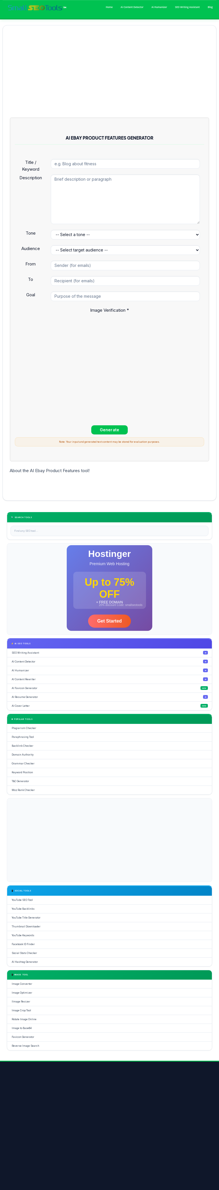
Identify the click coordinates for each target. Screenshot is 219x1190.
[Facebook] (12, 1112)
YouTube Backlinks (103, 1136)
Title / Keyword (30, 166)
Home (109, 7)
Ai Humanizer (159, 7)
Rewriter (82, 1136)
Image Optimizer (27, 1149)
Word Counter (167, 1136)
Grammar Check (62, 1136)
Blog (210, 7)
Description (30, 177)
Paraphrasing (187, 1136)
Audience (30, 248)
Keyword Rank (126, 1136)
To (30, 279)
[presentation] (58, 326)
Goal (30, 294)
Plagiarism (42, 1136)
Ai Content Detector (132, 7)
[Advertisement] (109, 72)
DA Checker (146, 1136)
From (30, 264)
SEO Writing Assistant (187, 7)
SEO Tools (24, 1136)
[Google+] (37, 1112)
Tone (31, 233)
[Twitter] (25, 1112)
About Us (24, 1185)
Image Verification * (109, 310)
